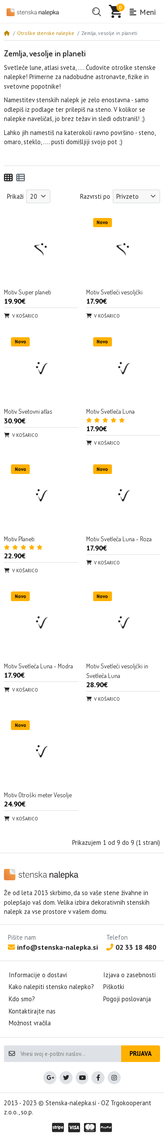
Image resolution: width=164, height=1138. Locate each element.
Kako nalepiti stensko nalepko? (51, 986)
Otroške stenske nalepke (45, 33)
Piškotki (113, 986)
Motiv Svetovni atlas (28, 411)
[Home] (7, 33)
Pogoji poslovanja (127, 999)
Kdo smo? (22, 999)
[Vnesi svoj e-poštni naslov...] (70, 1053)
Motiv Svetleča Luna (110, 411)
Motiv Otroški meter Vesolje (38, 795)
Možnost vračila (30, 1023)
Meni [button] (142, 12)
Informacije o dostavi (38, 975)
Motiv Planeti (19, 539)
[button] (96, 11)
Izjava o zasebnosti (129, 975)
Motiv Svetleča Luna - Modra (38, 666)
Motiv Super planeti (27, 292)
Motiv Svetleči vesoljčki (114, 292)
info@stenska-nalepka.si (53, 947)
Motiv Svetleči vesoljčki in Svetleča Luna (117, 670)
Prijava (140, 1053)
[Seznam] (20, 177)
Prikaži (15, 196)
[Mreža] (8, 177)
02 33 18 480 (131, 947)
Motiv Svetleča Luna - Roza (119, 539)
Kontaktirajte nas (32, 1011)
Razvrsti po (95, 196)
